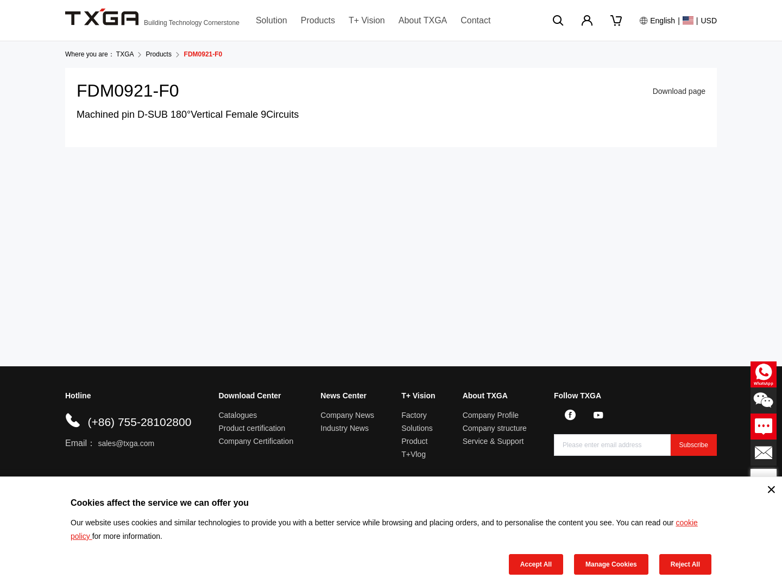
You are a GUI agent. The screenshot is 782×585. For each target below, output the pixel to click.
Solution (271, 20)
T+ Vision (367, 20)
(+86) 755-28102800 (139, 422)
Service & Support (493, 441)
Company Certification (255, 441)
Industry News (344, 428)
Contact (475, 20)
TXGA (125, 54)
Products (318, 20)
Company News (347, 415)
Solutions (417, 428)
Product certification (251, 428)
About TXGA (423, 20)
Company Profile (491, 415)
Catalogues (237, 415)
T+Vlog (413, 454)
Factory (414, 415)
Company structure (495, 428)
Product (414, 441)
